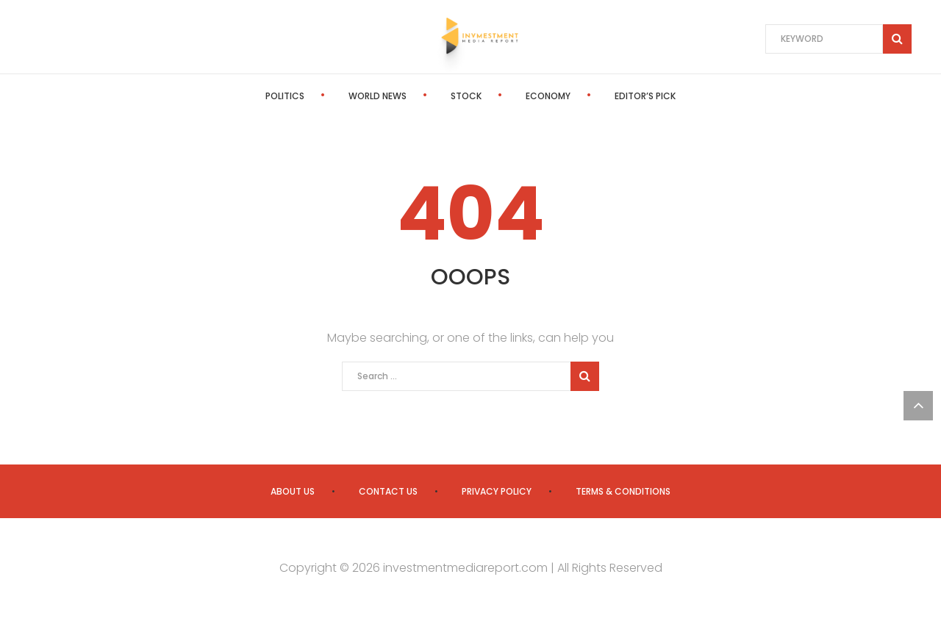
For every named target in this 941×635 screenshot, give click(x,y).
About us (293, 491)
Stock (466, 96)
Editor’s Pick (645, 96)
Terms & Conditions (623, 491)
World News (377, 96)
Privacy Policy (497, 491)
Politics (284, 96)
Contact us (388, 491)
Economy (548, 96)
